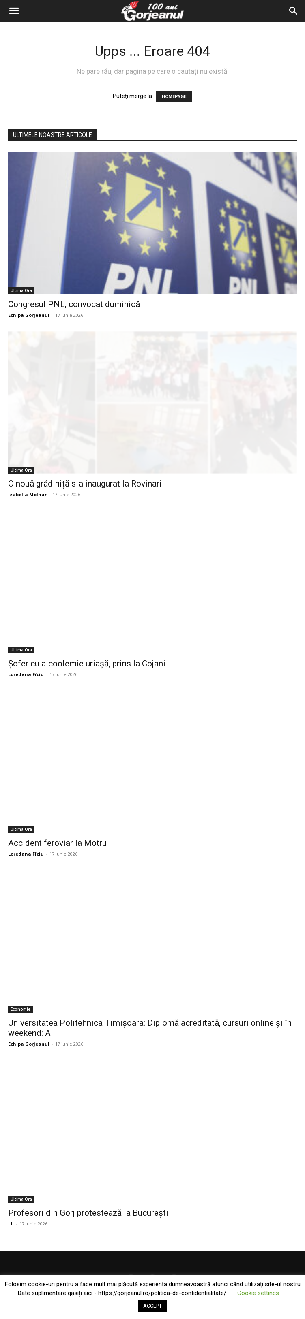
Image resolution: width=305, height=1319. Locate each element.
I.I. (11, 1224)
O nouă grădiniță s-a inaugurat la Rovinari (85, 484)
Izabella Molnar (27, 494)
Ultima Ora (21, 290)
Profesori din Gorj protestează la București (88, 1213)
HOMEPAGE (174, 96)
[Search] (293, 11)
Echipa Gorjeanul (28, 315)
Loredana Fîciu (26, 674)
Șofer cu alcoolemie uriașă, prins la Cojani (86, 663)
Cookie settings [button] (258, 1293)
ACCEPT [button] (152, 1306)
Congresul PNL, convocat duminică (74, 304)
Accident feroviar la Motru (57, 843)
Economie (20, 1009)
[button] (14, 11)
